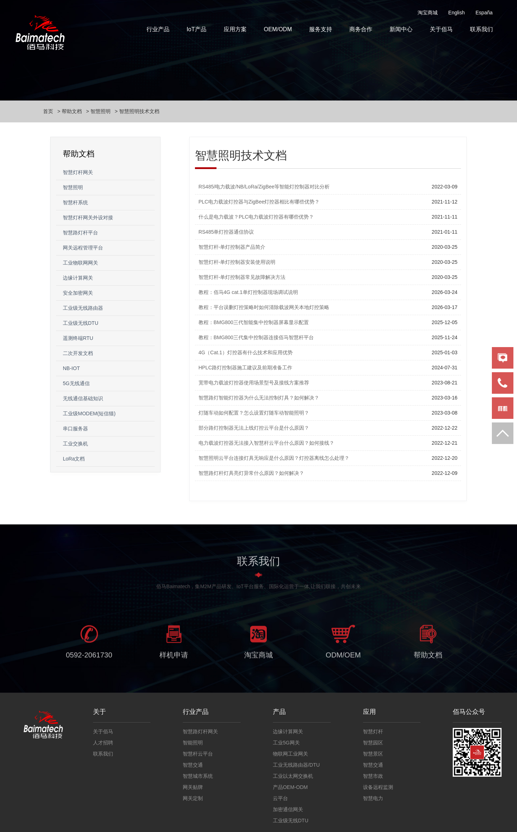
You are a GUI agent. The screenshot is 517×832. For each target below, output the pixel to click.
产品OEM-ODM (290, 787)
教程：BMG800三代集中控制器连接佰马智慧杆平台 (256, 337)
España (484, 12)
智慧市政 (373, 776)
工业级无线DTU (80, 323)
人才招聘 (103, 742)
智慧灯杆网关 (78, 172)
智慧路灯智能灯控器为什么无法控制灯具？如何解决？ (259, 398)
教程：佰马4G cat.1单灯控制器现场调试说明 (248, 292)
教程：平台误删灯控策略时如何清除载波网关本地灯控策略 (264, 307)
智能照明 (193, 742)
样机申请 (173, 660)
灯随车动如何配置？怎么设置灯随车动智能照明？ (254, 413)
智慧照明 (100, 111)
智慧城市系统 (198, 776)
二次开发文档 (78, 353)
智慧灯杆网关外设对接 (88, 217)
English (456, 12)
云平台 (280, 798)
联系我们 (481, 29)
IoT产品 (196, 29)
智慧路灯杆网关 (200, 731)
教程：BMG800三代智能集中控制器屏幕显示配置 (254, 322)
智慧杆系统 (75, 202)
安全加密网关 (78, 293)
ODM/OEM (343, 660)
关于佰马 (441, 29)
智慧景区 (373, 754)
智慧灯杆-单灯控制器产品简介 (232, 247)
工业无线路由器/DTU (296, 765)
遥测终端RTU (78, 338)
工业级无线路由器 (83, 308)
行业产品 (157, 29)
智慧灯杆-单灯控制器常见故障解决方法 (242, 277)
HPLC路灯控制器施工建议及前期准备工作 (245, 367)
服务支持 (320, 29)
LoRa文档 (74, 459)
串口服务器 (75, 428)
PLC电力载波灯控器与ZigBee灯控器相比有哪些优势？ (259, 202)
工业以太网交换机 (293, 776)
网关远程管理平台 (83, 248)
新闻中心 (401, 29)
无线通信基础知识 (83, 398)
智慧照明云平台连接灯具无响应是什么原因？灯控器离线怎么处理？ (274, 458)
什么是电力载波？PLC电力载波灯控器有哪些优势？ (256, 217)
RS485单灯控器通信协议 (226, 232)
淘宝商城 (428, 12)
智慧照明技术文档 (139, 111)
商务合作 (360, 29)
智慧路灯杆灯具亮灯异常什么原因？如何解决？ (251, 473)
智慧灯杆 (373, 731)
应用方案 (235, 29)
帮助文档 (72, 111)
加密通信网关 (288, 809)
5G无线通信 (76, 383)
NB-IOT (71, 368)
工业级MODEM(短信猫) (89, 413)
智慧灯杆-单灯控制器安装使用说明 (237, 262)
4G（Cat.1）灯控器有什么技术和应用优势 (246, 352)
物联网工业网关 (290, 754)
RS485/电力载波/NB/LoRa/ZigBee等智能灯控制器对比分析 (264, 187)
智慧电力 (373, 798)
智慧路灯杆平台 (80, 232)
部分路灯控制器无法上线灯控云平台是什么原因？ (254, 428)
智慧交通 (193, 765)
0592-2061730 (89, 660)
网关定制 (193, 798)
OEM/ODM (278, 29)
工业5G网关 (286, 742)
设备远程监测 (378, 787)
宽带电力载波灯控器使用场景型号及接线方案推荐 (254, 382)
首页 (48, 111)
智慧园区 (373, 742)
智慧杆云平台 (198, 754)
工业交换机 (75, 444)
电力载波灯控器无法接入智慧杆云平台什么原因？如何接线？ (266, 443)
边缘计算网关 (78, 278)
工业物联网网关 (80, 263)
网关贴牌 (193, 787)
